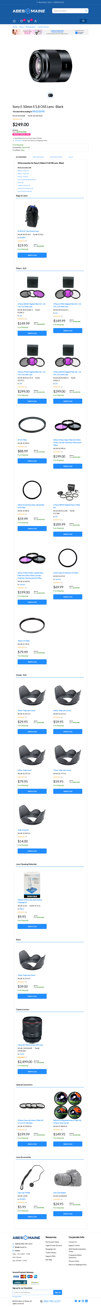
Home (15, 27)
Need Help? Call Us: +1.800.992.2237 (51, 2)
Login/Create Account (54, 1245)
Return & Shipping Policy (78, 1265)
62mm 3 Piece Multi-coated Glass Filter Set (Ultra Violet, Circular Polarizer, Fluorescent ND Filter (30, 575)
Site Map (49, 1260)
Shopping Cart (51, 1249)
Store (21, 27)
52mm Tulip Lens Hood (26, 710)
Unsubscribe (17, 1296)
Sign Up (58, 1292)
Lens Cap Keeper (59, 1193)
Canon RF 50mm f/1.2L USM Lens (30, 1045)
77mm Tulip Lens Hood (62, 770)
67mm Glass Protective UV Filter (65, 573)
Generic (22, 584)
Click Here (18, 140)
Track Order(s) (51, 1253)
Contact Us (73, 1242)
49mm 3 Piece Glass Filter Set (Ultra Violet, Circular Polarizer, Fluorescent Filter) (67, 442)
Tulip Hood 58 (23, 830)
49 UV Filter (22, 440)
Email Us (23, 1247)
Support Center (74, 1245)
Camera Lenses (43, 27)
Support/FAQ (50, 1256)
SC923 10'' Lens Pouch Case (28, 231)
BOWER (22, 238)
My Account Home (52, 1242)
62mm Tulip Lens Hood (62, 710)
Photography (30, 27)
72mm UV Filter (24, 641)
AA (21, 316)
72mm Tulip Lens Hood (26, 975)
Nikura (22, 909)
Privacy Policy (74, 1261)
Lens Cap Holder (24, 1193)
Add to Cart (32, 255)
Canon (22, 1054)
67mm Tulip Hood (24, 770)
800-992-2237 (26, 1244)
